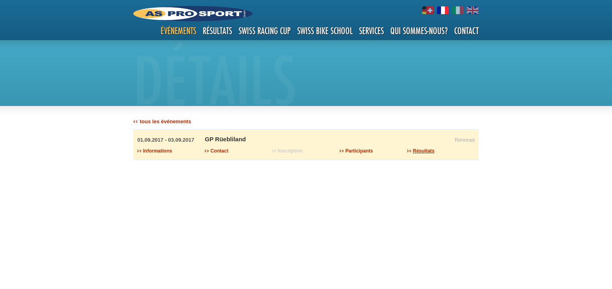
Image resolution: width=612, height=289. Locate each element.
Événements (178, 30)
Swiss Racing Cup (265, 30)
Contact (466, 30)
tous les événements (165, 121)
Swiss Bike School (325, 30)
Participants (359, 151)
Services (371, 30)
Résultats (217, 30)
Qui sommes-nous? (419, 30)
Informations (157, 151)
